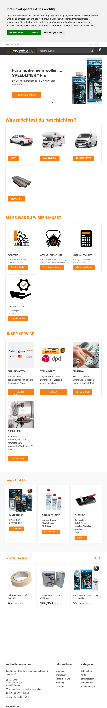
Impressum (61, 675)
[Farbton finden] (18, 267)
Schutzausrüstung (52, 267)
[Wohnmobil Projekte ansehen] (49, 158)
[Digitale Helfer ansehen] (21, 290)
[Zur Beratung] (82, 392)
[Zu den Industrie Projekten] (21, 181)
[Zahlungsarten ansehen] (21, 355)
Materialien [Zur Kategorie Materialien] (17, 528)
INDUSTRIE (16, 198)
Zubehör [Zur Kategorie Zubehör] (80, 538)
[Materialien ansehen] (20, 500)
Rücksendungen (88, 686)
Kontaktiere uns (63, 679)
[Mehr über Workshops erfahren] (18, 458)
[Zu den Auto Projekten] (21, 140)
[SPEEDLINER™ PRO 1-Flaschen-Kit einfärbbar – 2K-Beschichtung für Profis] (86, 579)
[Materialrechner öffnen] (86, 239)
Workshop (60, 686)
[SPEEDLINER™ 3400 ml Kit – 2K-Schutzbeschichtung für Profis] (53, 579)
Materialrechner (84, 267)
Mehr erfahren (18, 458)
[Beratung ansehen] (86, 355)
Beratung (60, 682)
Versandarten (87, 682)
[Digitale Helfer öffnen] (18, 318)
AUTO (13, 158)
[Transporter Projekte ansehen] (83, 158)
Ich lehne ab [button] (33, 32)
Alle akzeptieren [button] (16, 32)
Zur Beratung (82, 392)
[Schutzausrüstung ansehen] (52, 267)
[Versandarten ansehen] (53, 355)
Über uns (9, 45)
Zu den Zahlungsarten (21, 393)
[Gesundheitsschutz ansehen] (53, 239)
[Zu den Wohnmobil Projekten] (53, 140)
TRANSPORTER (83, 158)
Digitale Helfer (18, 318)
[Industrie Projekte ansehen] (16, 198)
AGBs (83, 675)
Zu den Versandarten (53, 393)
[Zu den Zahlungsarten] (21, 392)
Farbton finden (18, 267)
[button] (52, 102)
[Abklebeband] (21, 579)
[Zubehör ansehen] (86, 500)
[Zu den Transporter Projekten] (86, 140)
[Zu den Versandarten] (53, 392)
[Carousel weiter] (100, 558)
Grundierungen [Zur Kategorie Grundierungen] (51, 532)
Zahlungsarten (87, 679)
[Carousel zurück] (95, 558)
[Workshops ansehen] (21, 414)
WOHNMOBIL (50, 158)
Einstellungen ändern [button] (53, 32)
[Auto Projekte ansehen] (13, 158)
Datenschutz (86, 671)
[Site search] (63, 50)
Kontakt (18, 45)
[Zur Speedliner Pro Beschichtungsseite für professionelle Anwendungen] (53, 81)
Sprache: (94, 45)
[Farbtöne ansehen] (21, 239)
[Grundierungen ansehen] (53, 500)
